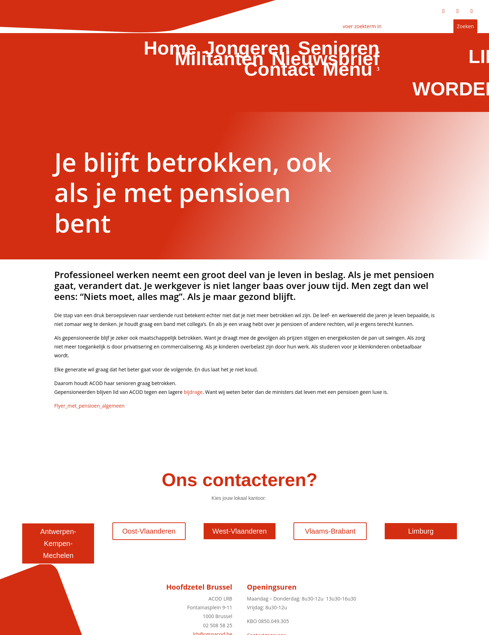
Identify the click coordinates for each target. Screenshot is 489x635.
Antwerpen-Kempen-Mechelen (58, 543)
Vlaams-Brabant (330, 531)
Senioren (339, 49)
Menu (347, 70)
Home (172, 49)
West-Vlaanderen (239, 531)
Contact (280, 70)
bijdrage (193, 392)
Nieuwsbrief (325, 60)
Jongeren (248, 49)
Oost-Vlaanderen (148, 531)
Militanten (221, 60)
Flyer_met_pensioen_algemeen (89, 405)
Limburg (420, 531)
